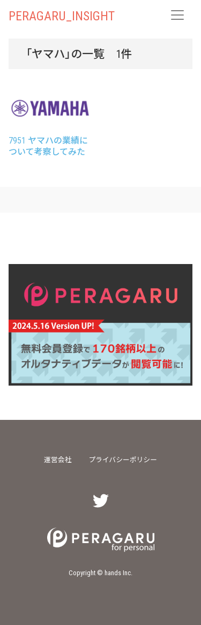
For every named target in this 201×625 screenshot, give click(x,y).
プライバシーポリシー (122, 459)
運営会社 (57, 459)
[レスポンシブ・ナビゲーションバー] (177, 15)
